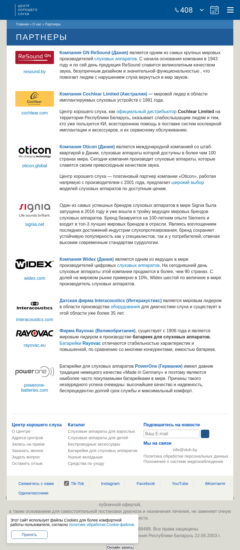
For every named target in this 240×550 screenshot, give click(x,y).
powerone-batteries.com (34, 388)
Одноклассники (29, 493)
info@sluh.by (185, 450)
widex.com (34, 278)
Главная (22, 24)
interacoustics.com (34, 319)
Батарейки (80, 343)
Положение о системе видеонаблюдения (183, 463)
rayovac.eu (35, 345)
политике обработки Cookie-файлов (101, 524)
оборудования (125, 306)
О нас (36, 24)
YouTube (176, 483)
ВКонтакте (211, 483)
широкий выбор (188, 182)
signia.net (34, 224)
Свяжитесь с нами (32, 483)
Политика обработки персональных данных (186, 458)
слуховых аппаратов (115, 58)
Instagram (107, 483)
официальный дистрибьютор (147, 111)
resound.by (34, 71)
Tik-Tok (74, 483)
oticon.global (34, 165)
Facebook (142, 483)
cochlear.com (35, 113)
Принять (29, 534)
